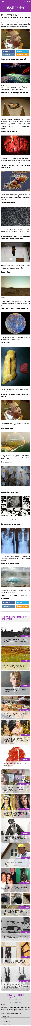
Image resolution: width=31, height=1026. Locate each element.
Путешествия (6, 1024)
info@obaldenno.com (15, 1002)
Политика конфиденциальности (11, 1013)
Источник (3, 609)
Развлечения (6, 1016)
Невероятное (6, 1021)
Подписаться (25, 1)
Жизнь (4, 1018)
